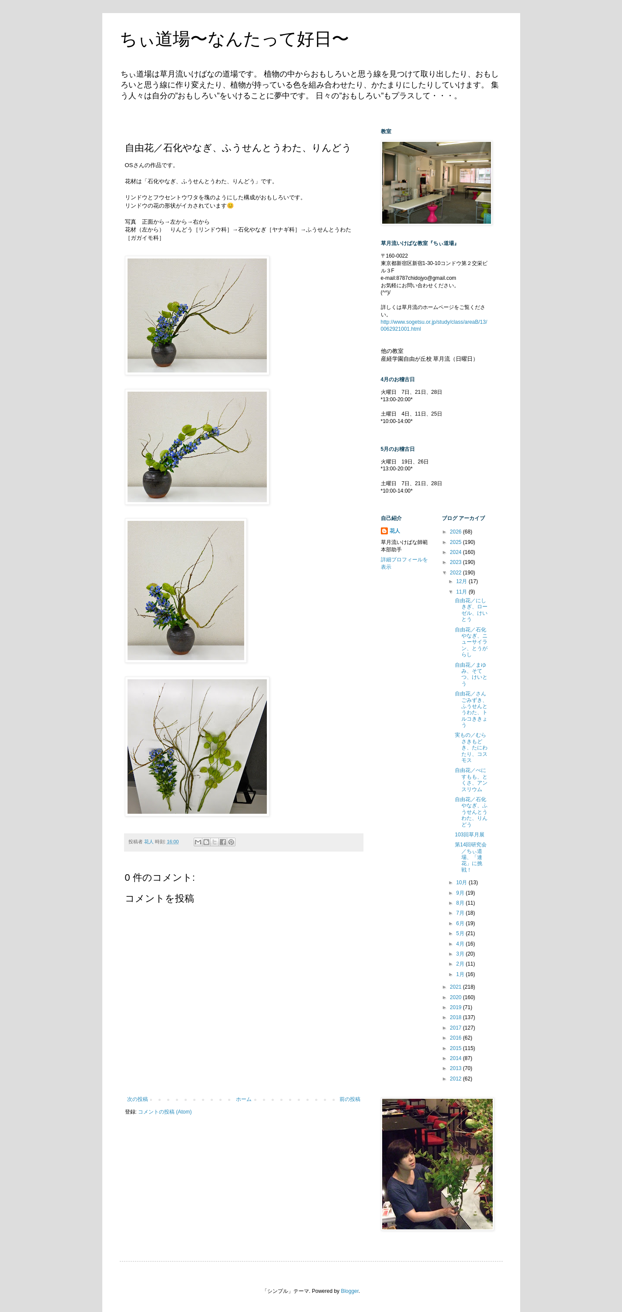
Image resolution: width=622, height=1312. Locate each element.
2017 (456, 1028)
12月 (462, 581)
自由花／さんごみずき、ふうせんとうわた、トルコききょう (471, 709)
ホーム (244, 1099)
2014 (456, 1058)
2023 (456, 562)
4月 (461, 944)
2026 (456, 532)
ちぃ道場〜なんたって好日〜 (234, 38)
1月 (461, 974)
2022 (456, 573)
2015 (456, 1048)
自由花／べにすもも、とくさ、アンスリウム (471, 779)
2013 (456, 1068)
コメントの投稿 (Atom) (165, 1112)
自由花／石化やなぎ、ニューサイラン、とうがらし (471, 642)
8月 (461, 903)
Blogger (350, 1291)
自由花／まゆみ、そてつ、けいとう (471, 674)
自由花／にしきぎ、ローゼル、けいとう (471, 609)
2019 (456, 1007)
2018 (456, 1017)
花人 (395, 531)
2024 (456, 552)
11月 (462, 592)
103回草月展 (469, 835)
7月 (461, 913)
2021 (456, 987)
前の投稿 (350, 1099)
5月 (461, 933)
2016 (456, 1038)
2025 (456, 542)
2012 (456, 1079)
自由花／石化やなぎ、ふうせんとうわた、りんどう (471, 812)
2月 (461, 964)
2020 (456, 997)
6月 (461, 923)
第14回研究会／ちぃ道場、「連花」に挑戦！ (471, 857)
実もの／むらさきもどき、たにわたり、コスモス (471, 747)
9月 (461, 893)
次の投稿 (137, 1099)
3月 (461, 954)
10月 (462, 882)
